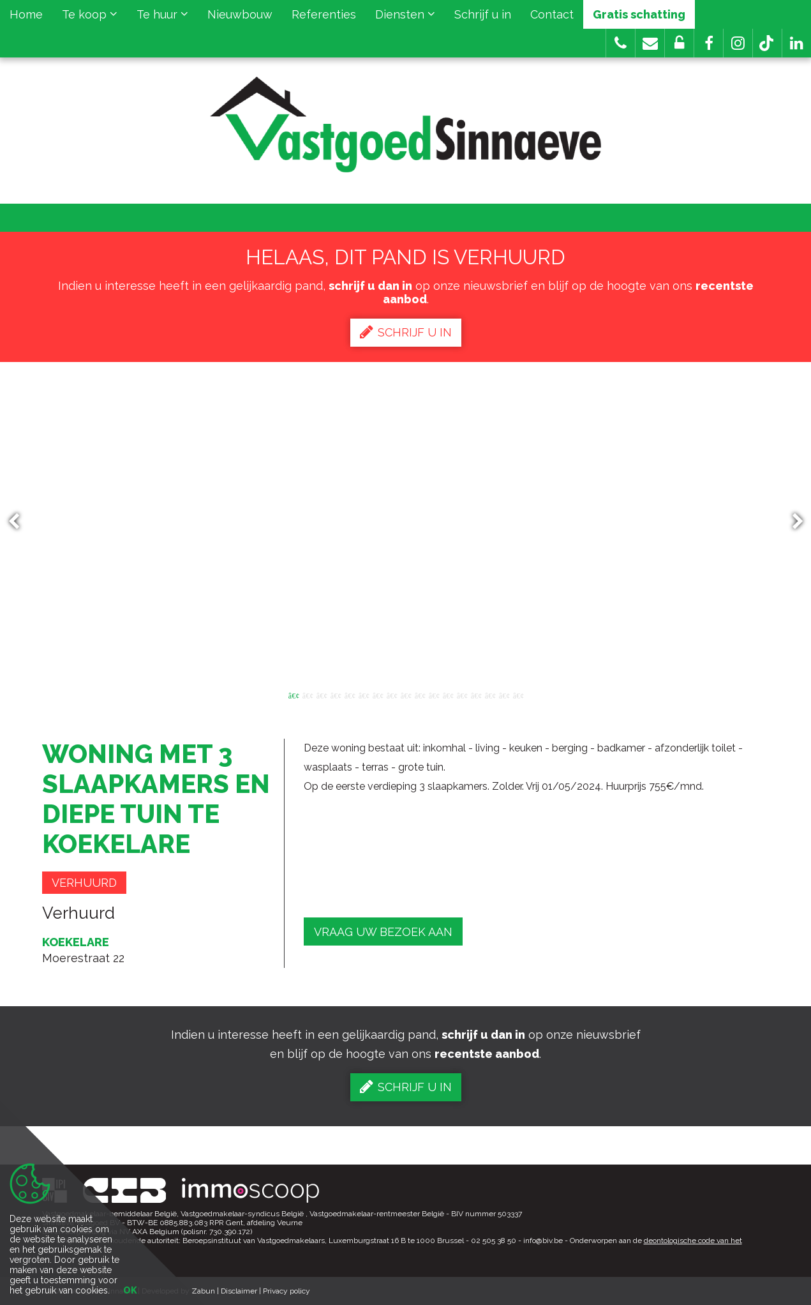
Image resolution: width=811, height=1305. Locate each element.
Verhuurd (84, 882)
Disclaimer (239, 1290)
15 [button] (490, 694)
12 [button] (448, 694)
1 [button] (293, 694)
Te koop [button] (89, 14)
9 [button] (406, 694)
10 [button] (420, 694)
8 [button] (392, 694)
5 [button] (349, 694)
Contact (552, 14)
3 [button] (321, 694)
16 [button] (504, 694)
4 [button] (335, 694)
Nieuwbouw (239, 14)
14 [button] (476, 694)
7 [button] (377, 694)
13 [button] (462, 694)
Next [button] (792, 522)
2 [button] (307, 694)
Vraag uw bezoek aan (383, 932)
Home (26, 14)
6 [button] (363, 694)
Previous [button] (20, 522)
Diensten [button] (405, 14)
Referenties (324, 14)
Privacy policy (286, 1290)
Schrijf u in (482, 14)
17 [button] (518, 694)
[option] (405, 521)
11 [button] (434, 694)
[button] (708, 43)
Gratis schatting (639, 14)
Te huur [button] (162, 14)
